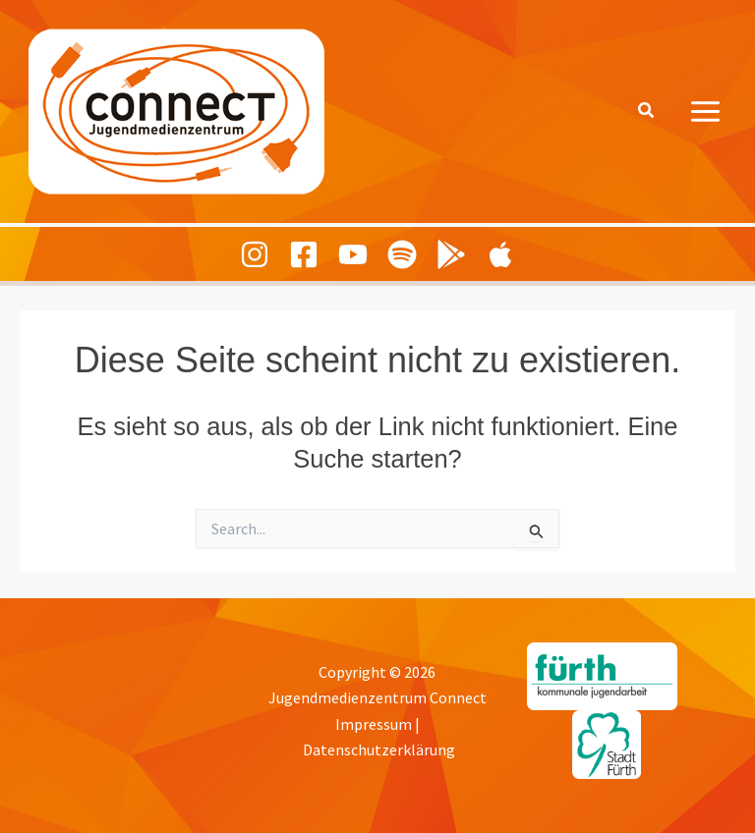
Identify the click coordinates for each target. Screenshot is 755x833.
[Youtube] (353, 254)
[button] (647, 111)
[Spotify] (402, 254)
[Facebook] (304, 254)
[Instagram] (254, 254)
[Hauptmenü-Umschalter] (706, 111)
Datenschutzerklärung (379, 749)
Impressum (373, 724)
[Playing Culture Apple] (500, 254)
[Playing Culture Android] (451, 254)
